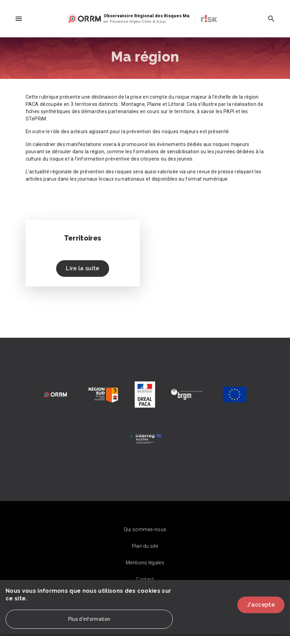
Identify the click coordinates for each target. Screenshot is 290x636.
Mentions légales (145, 562)
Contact (145, 579)
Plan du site (145, 546)
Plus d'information (89, 624)
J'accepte (261, 609)
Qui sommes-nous (145, 529)
